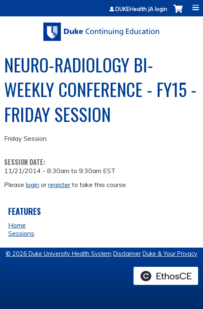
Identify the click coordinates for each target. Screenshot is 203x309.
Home (17, 225)
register (59, 184)
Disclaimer (127, 253)
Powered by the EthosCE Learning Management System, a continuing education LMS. (166, 276)
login (32, 184)
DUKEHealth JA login (141, 9)
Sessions (21, 233)
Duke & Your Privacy (170, 253)
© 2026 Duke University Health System (59, 253)
